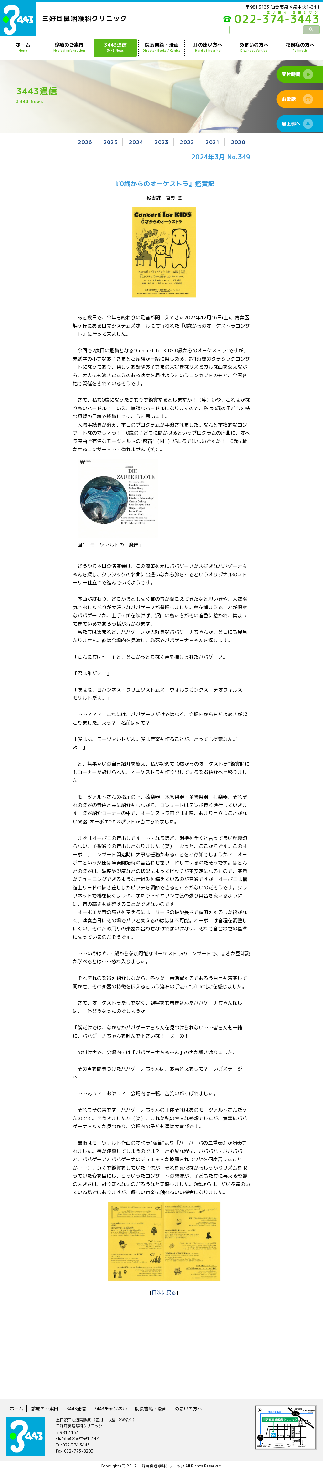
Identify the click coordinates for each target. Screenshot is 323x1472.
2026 (85, 142)
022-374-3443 (271, 20)
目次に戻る (164, 1292)
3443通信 (115, 47)
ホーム (23, 47)
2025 (110, 142)
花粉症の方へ (300, 47)
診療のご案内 (69, 47)
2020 (238, 142)
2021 (212, 142)
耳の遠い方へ (208, 47)
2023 (161, 142)
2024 (136, 142)
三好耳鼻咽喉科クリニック (84, 18)
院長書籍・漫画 (161, 47)
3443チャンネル (110, 1408)
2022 (187, 142)
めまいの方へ (254, 47)
